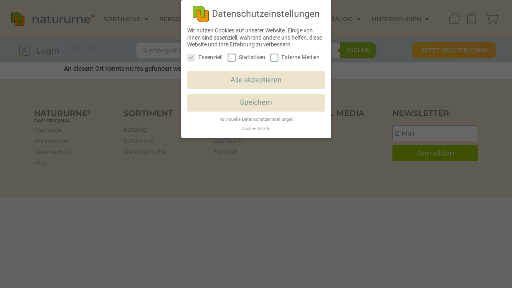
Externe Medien (295, 57)
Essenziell (204, 57)
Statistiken (246, 57)
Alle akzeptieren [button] (256, 80)
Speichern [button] (256, 102)
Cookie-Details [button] (256, 128)
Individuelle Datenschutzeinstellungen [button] (256, 119)
